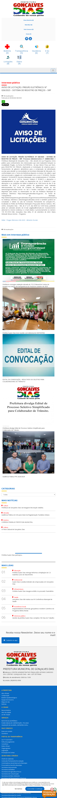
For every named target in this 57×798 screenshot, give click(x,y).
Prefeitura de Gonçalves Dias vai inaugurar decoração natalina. (22, 508)
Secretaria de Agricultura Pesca (11, 772)
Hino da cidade (6, 712)
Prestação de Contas (8, 752)
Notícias (4, 704)
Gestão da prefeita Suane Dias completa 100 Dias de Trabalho (33, 618)
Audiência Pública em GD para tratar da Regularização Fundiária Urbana (25, 515)
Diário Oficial (5, 746)
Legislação (5, 750)
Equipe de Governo (8, 700)
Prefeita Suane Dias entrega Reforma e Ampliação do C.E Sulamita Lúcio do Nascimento (31, 574)
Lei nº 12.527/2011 (7, 740)
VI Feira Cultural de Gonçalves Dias (13, 529)
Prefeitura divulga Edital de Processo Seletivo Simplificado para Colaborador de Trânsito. (24, 429)
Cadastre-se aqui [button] (10, 640)
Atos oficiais (5, 693)
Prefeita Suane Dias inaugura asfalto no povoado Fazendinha (32, 591)
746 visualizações (7, 96)
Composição (5, 695)
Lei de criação (6, 714)
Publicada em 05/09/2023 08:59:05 (12, 98)
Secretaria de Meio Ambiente (11, 776)
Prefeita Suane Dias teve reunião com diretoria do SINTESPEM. (24, 333)
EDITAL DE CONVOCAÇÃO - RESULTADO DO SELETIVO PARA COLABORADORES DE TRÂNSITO (23, 381)
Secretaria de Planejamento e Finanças (14, 778)
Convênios (5, 744)
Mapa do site (6, 702)
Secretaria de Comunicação (10, 774)
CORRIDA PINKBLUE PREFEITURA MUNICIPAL (17, 522)
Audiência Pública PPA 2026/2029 (14, 477)
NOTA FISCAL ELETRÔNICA (9, 721)
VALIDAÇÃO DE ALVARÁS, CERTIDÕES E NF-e (15, 725)
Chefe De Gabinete (8, 759)
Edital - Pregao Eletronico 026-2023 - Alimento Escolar (20, 220)
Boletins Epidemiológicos (9, 698)
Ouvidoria (5, 733)
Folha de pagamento (8, 742)
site (54, 187)
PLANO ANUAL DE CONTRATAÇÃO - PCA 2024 (15, 723)
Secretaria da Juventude (9, 767)
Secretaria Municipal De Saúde (11, 795)
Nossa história (6, 710)
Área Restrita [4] (28, 20)
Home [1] (28, 34)
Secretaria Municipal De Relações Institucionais (16, 793)
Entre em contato (7, 731)
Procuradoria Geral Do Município (12, 765)
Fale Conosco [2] (28, 29)
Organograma (6, 748)
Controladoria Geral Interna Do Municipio (14, 763)
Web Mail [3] (28, 25)
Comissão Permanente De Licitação (13, 761)
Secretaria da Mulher (8, 769)
